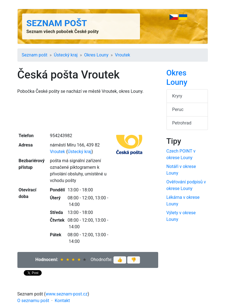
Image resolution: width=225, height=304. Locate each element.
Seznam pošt (57, 23)
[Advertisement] (87, 113)
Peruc (178, 109)
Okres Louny (96, 55)
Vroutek (122, 55)
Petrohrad (182, 123)
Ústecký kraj (66, 55)
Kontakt (62, 300)
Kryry (177, 96)
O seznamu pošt (33, 300)
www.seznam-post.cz (67, 294)
